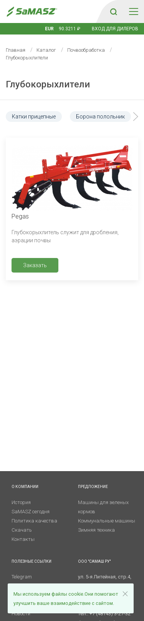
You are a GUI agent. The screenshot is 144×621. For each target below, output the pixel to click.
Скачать (22, 530)
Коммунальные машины (106, 521)
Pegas (20, 216)
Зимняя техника (96, 530)
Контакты (23, 539)
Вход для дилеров (115, 28)
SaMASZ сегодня (31, 511)
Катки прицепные (34, 116)
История (21, 502)
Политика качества (34, 521)
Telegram (22, 577)
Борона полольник (100, 116)
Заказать (35, 265)
